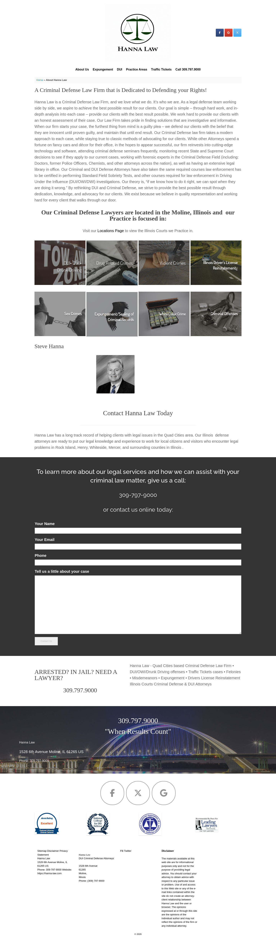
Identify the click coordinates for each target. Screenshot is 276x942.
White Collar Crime (172, 314)
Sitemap (42, 850)
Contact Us (46, 641)
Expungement (103, 69)
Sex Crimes (73, 313)
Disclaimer (53, 850)
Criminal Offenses (224, 313)
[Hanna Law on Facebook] (220, 33)
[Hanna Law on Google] (228, 33)
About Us (82, 69)
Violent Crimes (173, 263)
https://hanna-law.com (49, 873)
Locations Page (111, 231)
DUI (119, 69)
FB (121, 850)
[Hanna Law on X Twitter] (237, 33)
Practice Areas (136, 69)
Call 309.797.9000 (188, 69)
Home (39, 80)
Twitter (127, 850)
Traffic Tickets (161, 69)
